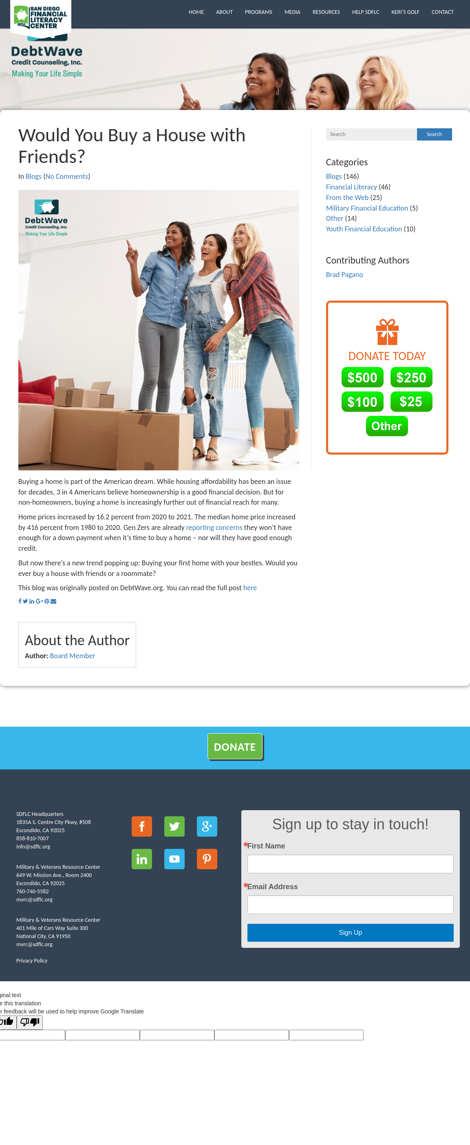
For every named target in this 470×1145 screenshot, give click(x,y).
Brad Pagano (344, 274)
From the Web (347, 197)
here (250, 587)
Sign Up (350, 932)
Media (292, 12)
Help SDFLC (366, 12)
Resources (326, 12)
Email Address (272, 886)
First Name (266, 846)
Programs (258, 12)
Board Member (72, 655)
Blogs (34, 176)
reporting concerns (214, 527)
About (224, 12)
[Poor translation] (30, 1022)
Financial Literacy (351, 186)
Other (335, 218)
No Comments (67, 176)
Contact (443, 12)
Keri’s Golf (406, 12)
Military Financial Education (367, 208)
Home (196, 12)
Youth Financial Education (364, 228)
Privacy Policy (32, 960)
